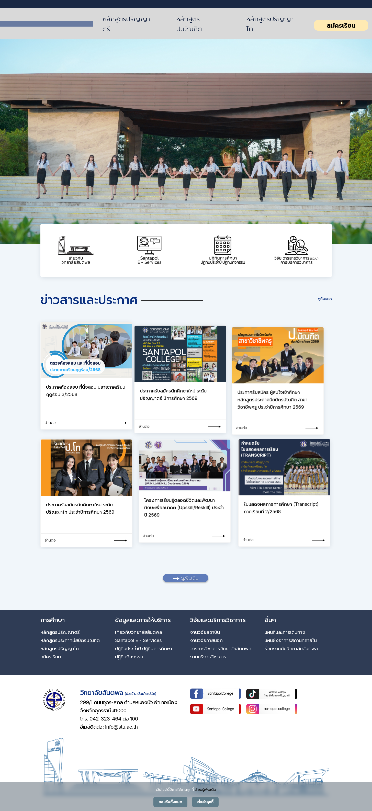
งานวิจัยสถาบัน (205, 632)
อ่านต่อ (50, 422)
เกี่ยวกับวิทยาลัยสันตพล (138, 632)
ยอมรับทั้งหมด (170, 802)
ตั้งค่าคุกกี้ (205, 802)
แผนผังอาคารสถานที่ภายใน (291, 640)
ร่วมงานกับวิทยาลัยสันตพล (291, 648)
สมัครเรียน (341, 25)
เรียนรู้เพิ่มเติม (205, 789)
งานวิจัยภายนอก (206, 640)
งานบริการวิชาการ (208, 656)
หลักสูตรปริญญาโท (270, 24)
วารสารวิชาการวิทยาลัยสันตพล (220, 648)
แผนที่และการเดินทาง (285, 632)
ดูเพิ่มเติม (185, 578)
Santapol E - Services (138, 640)
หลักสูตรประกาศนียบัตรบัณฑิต (70, 640)
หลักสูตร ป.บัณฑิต (189, 24)
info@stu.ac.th (121, 727)
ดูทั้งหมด (325, 299)
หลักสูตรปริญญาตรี (126, 24)
